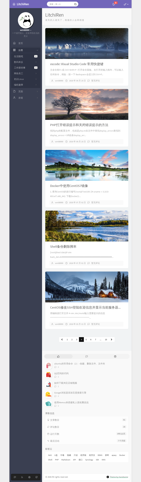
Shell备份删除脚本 (63, 246)
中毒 (62, 455)
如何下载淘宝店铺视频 (65, 382)
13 (106, 339)
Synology (89, 459)
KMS (103, 459)
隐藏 (69, 455)
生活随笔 (25, 56)
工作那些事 (25, 67)
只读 (76, 455)
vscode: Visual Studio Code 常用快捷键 (76, 64)
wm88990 (59, 80)
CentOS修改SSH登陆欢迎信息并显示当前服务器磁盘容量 (90, 307)
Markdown (65, 459)
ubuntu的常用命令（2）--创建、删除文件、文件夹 (79, 363)
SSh (97, 459)
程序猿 (83, 455)
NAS (50, 455)
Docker (122, 455)
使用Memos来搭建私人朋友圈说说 (71, 402)
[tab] (58, 356)
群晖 (107, 455)
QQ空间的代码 (61, 373)
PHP (57, 459)
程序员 (92, 455)
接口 (81, 459)
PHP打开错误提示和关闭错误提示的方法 (79, 125)
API (74, 459)
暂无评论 (95, 80)
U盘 (56, 455)
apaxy (114, 455)
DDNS (100, 455)
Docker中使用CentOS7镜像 (69, 186)
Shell (50, 459)
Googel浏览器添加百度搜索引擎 (70, 392)
